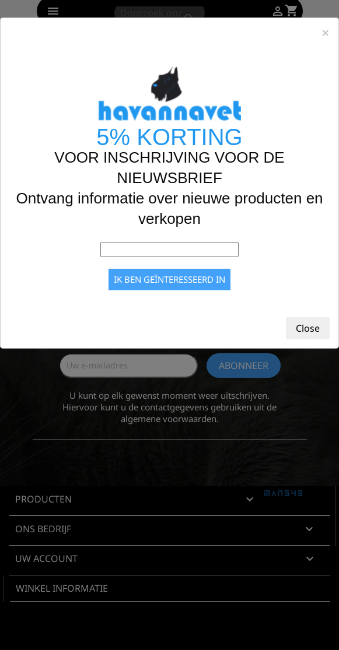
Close (308, 328)
